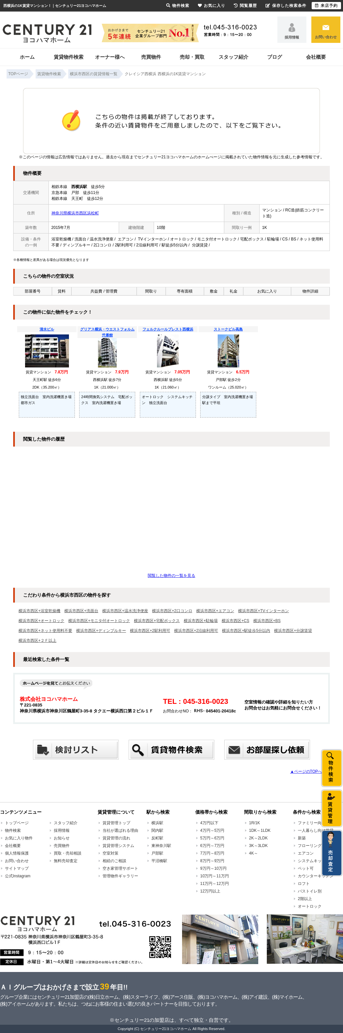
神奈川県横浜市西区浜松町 (75, 213)
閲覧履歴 (245, 5)
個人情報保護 (17, 853)
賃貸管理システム (118, 845)
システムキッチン (313, 861)
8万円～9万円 (212, 861)
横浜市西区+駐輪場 (201, 620)
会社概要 (316, 57)
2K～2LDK (258, 838)
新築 (302, 838)
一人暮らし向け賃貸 (315, 830)
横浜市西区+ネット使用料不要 (45, 630)
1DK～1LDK (259, 830)
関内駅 (157, 830)
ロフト (304, 883)
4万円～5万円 (212, 830)
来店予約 (326, 5)
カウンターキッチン (315, 876)
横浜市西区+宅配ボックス (157, 620)
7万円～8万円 (212, 853)
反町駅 (157, 838)
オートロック (310, 906)
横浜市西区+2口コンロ (172, 611)
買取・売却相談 (67, 853)
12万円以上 (210, 891)
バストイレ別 (310, 891)
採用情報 (292, 37)
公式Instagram (17, 876)
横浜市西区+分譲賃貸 (293, 630)
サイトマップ (17, 868)
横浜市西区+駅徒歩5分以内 (246, 630)
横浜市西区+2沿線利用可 (196, 630)
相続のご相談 (114, 861)
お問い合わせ (326, 37)
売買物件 (151, 57)
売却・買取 (192, 57)
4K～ (253, 853)
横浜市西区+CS (235, 620)
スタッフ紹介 (233, 57)
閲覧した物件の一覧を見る (171, 575)
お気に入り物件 (19, 838)
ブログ (274, 57)
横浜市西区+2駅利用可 (150, 630)
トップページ (17, 823)
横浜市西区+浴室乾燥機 (39, 611)
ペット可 (306, 868)
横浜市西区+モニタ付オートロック (99, 620)
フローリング (310, 845)
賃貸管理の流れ (116, 838)
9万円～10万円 (213, 868)
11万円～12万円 (214, 883)
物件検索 (13, 830)
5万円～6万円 (212, 838)
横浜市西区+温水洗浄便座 (125, 611)
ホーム (27, 57)
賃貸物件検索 (68, 57)
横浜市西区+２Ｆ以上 (37, 640)
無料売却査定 (66, 861)
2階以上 (305, 898)
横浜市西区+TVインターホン (263, 611)
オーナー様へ (110, 57)
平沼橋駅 (159, 861)
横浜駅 (157, 823)
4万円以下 (209, 823)
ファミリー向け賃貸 (315, 823)
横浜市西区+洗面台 (81, 611)
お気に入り (211, 5)
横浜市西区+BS (267, 620)
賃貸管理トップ (116, 823)
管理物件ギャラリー (120, 876)
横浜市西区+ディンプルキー (101, 630)
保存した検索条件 (285, 5)
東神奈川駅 (161, 845)
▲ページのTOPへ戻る (310, 771)
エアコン (306, 853)
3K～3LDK (258, 845)
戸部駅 (157, 853)
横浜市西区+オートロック (41, 620)
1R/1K (254, 823)
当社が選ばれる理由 (120, 830)
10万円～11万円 (214, 876)
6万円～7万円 (212, 845)
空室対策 (110, 853)
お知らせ (62, 838)
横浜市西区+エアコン (215, 611)
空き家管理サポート (120, 868)
